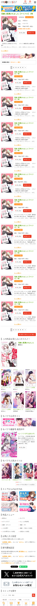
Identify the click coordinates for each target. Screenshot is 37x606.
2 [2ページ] (13, 67)
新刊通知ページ (23, 551)
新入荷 (5, 599)
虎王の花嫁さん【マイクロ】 (18, 409)
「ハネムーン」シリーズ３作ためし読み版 (18, 387)
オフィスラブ (5, 521)
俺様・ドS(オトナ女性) (26, 528)
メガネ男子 (5, 528)
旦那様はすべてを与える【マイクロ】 (30, 409)
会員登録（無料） (7, 542)
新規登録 (25, 2)
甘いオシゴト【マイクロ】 (6, 387)
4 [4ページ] (18, 67)
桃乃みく (25, 20)
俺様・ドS (22, 525)
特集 (20, 599)
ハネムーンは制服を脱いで (30, 387)
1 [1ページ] (11, 67)
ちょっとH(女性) (24, 521)
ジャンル (27, 599)
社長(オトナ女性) (24, 531)
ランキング (13, 599)
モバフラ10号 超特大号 (26, 434)
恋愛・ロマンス (6, 525)
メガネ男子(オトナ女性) (8, 531)
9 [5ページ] (22, 67)
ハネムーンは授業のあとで (6, 409)
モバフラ (25, 23)
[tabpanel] (6, 472)
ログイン (30, 2)
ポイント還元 (30, 17)
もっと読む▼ (4, 51)
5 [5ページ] (20, 67)
